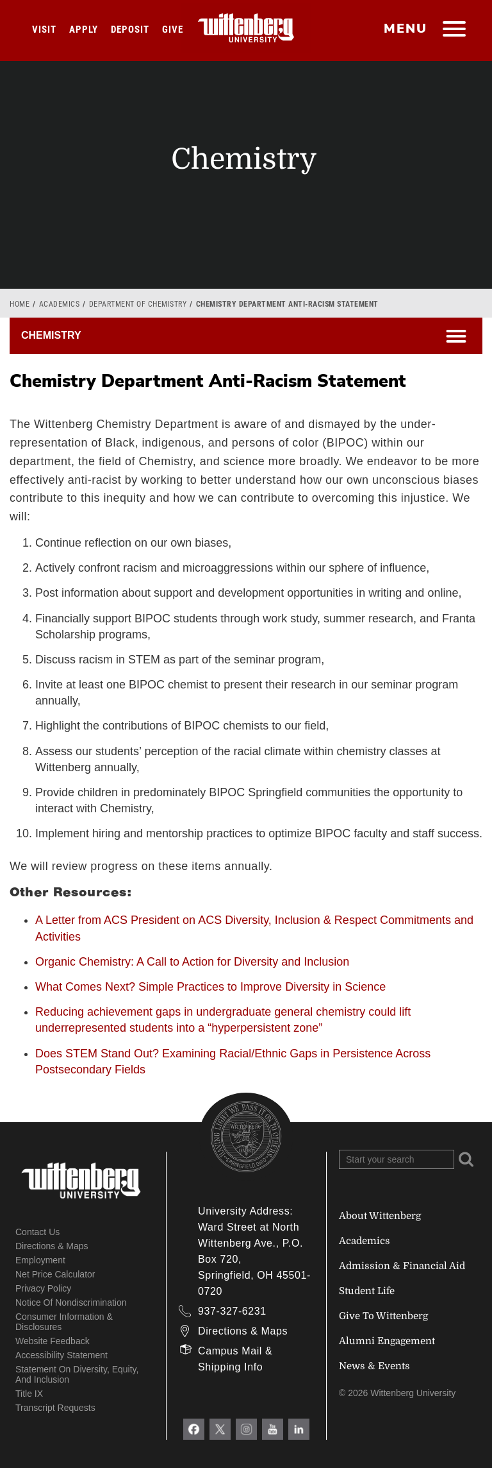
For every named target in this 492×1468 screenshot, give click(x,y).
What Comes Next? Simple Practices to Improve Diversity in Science (210, 986)
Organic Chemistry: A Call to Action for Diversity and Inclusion (192, 961)
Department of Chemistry (138, 304)
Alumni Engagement (387, 1341)
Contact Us (37, 1232)
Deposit (130, 29)
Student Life (367, 1291)
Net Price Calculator (55, 1274)
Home (19, 304)
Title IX (29, 1393)
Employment (40, 1260)
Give (172, 29)
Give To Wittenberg (383, 1316)
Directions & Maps (51, 1246)
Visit (44, 29)
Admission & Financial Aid (402, 1266)
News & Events (374, 1366)
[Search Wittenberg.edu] (396, 1159)
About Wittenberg (380, 1216)
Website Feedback (52, 1341)
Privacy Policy (43, 1288)
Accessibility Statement (61, 1355)
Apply (83, 29)
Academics (59, 304)
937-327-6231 (232, 1311)
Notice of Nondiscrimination (71, 1302)
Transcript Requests (55, 1408)
